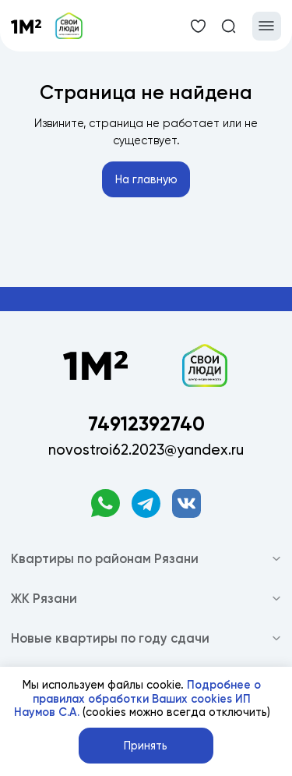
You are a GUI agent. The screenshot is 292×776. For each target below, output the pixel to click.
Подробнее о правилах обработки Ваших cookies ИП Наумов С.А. (138, 698)
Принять (145, 746)
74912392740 (146, 424)
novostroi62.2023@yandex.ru (146, 450)
